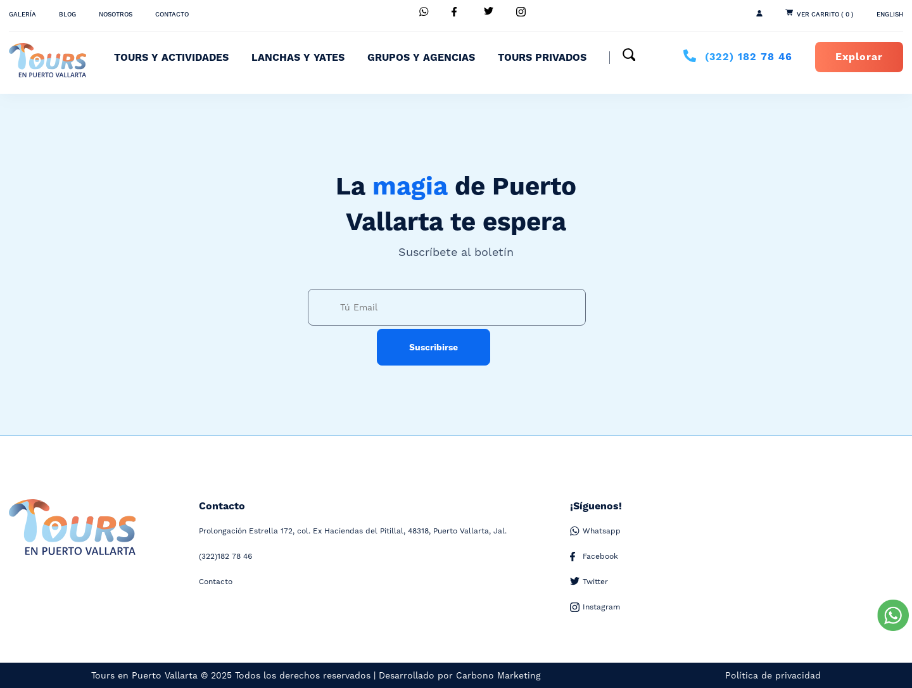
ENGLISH (890, 14)
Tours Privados (542, 57)
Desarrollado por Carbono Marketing (460, 675)
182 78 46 (748, 57)
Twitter (589, 582)
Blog (67, 14)
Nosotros (115, 14)
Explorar (859, 57)
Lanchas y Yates (298, 57)
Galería (22, 14)
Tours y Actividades (171, 57)
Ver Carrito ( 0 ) (825, 14)
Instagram (595, 607)
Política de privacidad (773, 675)
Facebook (594, 556)
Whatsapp (595, 531)
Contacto (172, 14)
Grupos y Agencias (421, 57)
